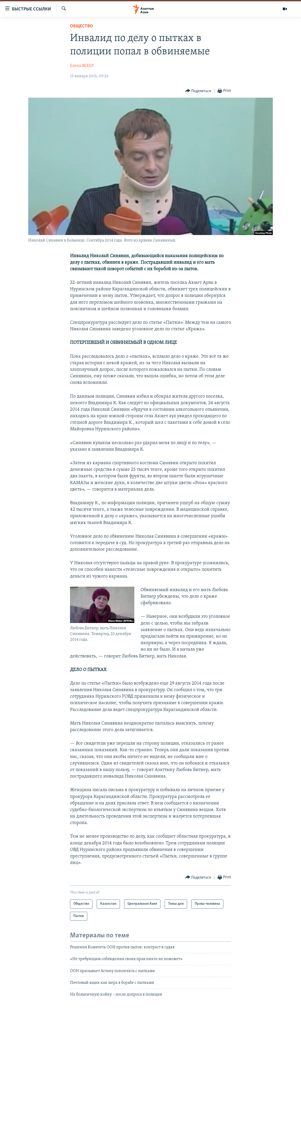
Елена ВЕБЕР (82, 66)
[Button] (198, 91)
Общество (81, 26)
